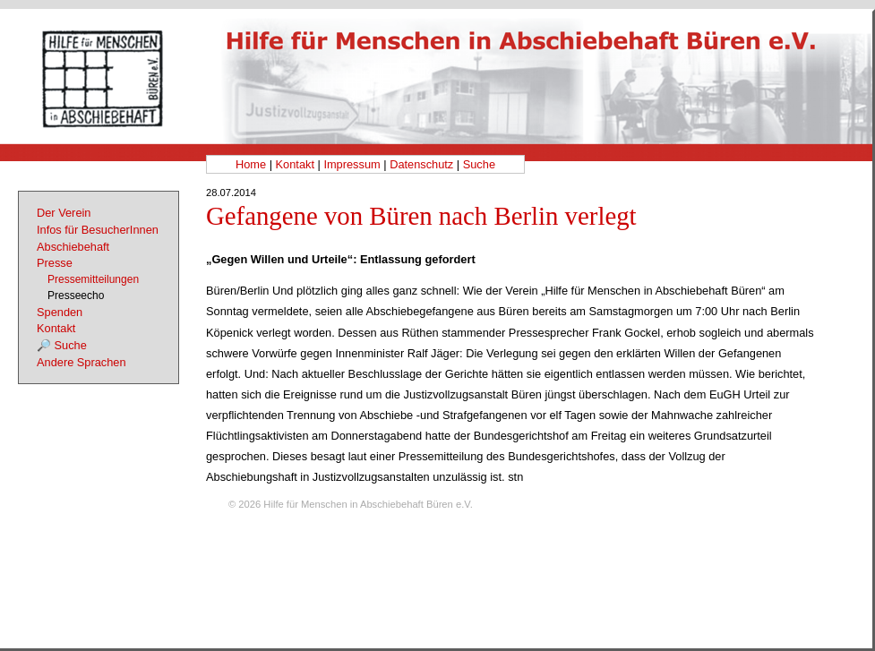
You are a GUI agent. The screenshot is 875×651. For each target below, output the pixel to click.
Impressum (351, 164)
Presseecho (75, 295)
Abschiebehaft (73, 246)
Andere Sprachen (81, 362)
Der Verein (63, 212)
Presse (55, 263)
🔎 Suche (62, 345)
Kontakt (295, 164)
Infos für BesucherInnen (98, 229)
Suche (479, 164)
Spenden (59, 312)
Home (251, 164)
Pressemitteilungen (93, 279)
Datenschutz (421, 164)
